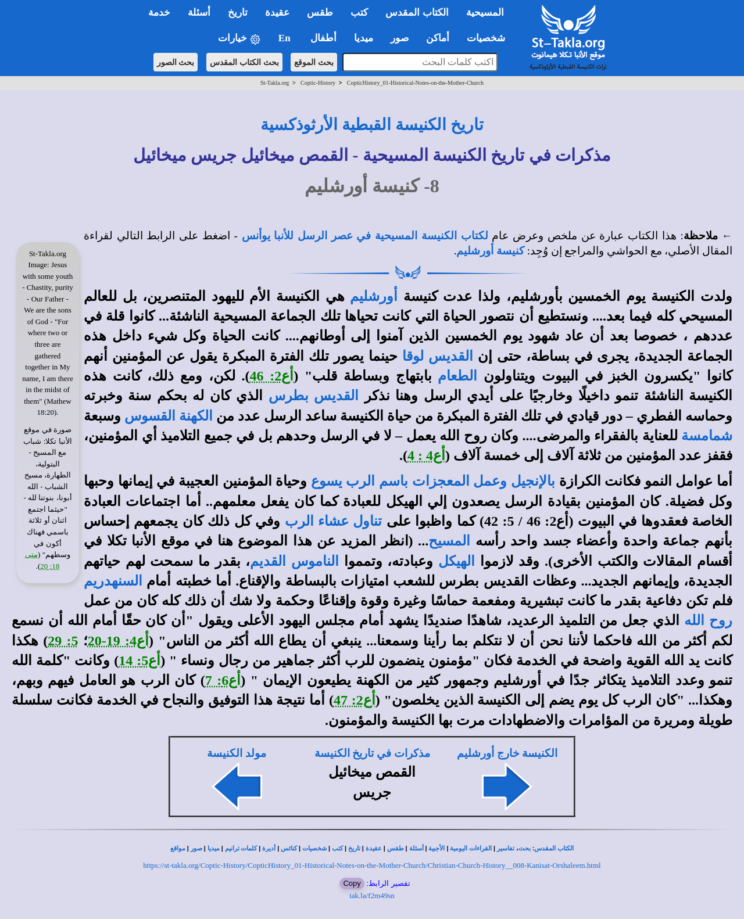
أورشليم (374, 296)
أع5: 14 (139, 660)
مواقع (177, 848)
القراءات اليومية (471, 848)
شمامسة (706, 435)
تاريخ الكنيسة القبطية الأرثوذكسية (372, 125)
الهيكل (456, 561)
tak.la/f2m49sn (372, 895)
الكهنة (196, 415)
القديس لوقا (437, 356)
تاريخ (354, 848)
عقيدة (374, 848)
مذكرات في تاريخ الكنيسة (372, 753)
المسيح (449, 540)
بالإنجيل (533, 481)
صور (196, 848)
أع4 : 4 (426, 455)
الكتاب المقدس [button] (416, 12)
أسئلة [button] (199, 12)
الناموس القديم (294, 561)
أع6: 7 (223, 680)
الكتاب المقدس (554, 848)
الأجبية (436, 848)
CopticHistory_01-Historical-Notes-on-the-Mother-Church (415, 83)
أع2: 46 (272, 375)
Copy (351, 883)
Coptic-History (318, 83)
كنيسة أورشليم (490, 251)
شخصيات (314, 848)
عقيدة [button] (277, 12)
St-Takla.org (274, 83)
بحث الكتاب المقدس (244, 62)
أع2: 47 (354, 700)
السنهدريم (113, 580)
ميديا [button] (363, 38)
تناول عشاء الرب (333, 521)
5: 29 (63, 640)
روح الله (708, 620)
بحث (524, 848)
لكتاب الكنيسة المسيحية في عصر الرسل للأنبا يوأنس (365, 235)
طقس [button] (320, 12)
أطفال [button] (323, 38)
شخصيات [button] (490, 38)
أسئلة (416, 848)
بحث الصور (176, 62)
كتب (337, 848)
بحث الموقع (314, 62)
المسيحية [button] (485, 12)
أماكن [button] (437, 38)
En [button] (285, 38)
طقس (395, 848)
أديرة (269, 848)
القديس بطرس (314, 395)
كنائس (289, 848)
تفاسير (505, 848)
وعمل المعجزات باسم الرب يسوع (409, 481)
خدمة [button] (159, 12)
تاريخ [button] (238, 12)
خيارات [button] (239, 39)
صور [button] (400, 38)
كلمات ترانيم (241, 848)
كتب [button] (359, 12)
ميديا (214, 848)
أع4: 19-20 (118, 640)
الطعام (457, 375)
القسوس (150, 415)
